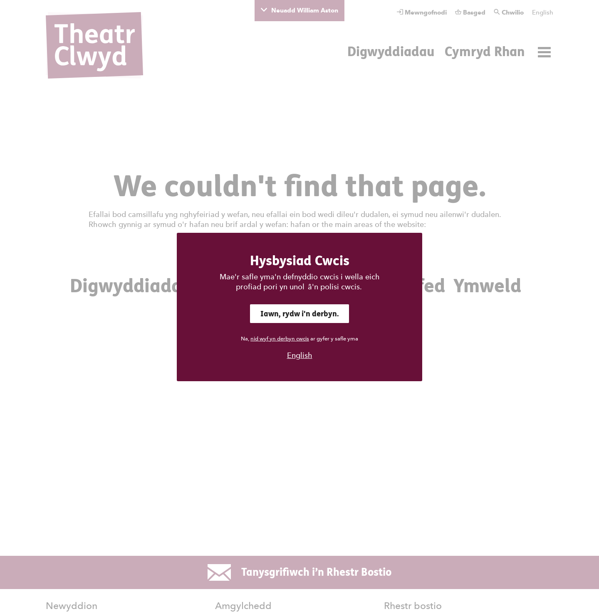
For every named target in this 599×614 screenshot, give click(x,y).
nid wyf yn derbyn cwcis (279, 338)
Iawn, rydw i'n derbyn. (299, 313)
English (299, 355)
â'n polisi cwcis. (335, 286)
